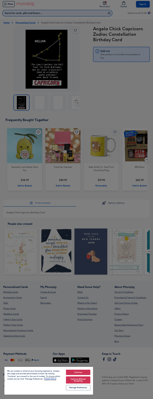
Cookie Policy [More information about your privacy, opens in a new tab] (50, 379)
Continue (78, 372)
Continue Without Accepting (78, 380)
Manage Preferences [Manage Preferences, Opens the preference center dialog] (78, 388)
